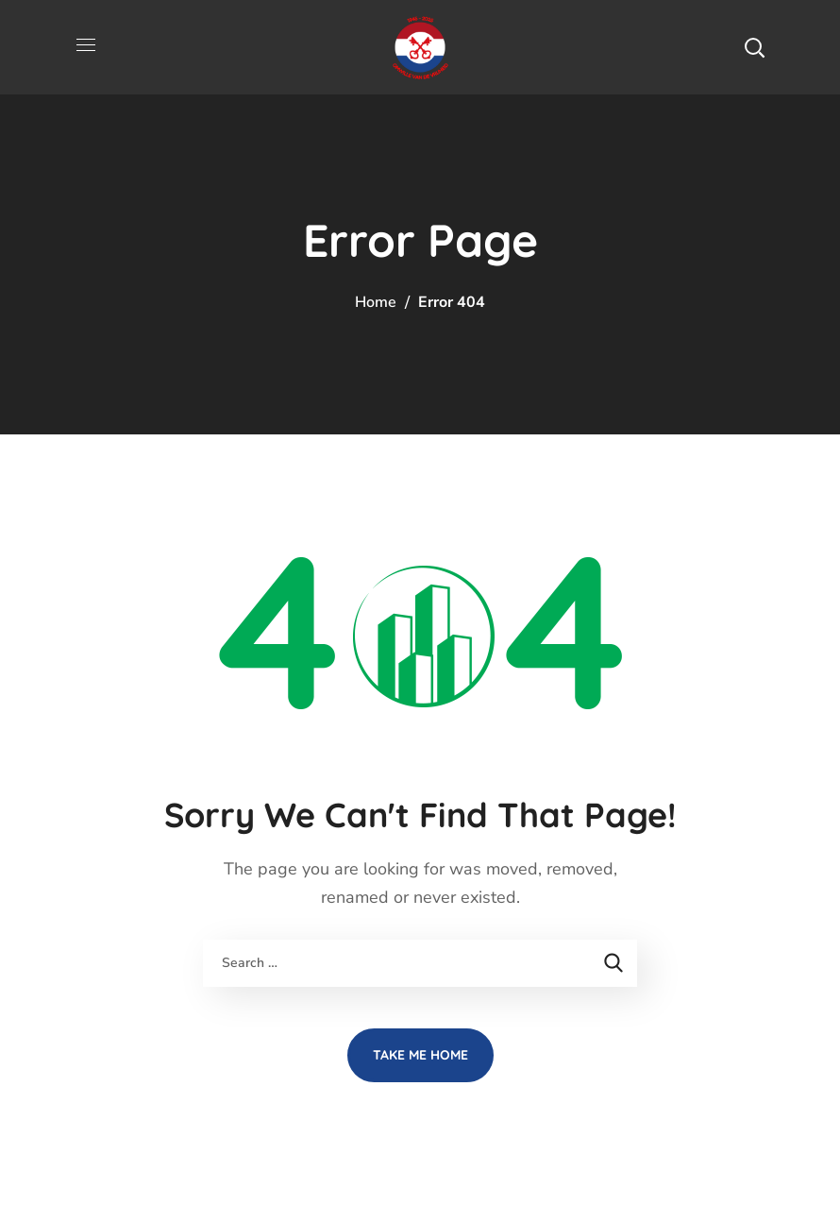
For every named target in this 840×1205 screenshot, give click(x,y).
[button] (754, 47)
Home (375, 302)
